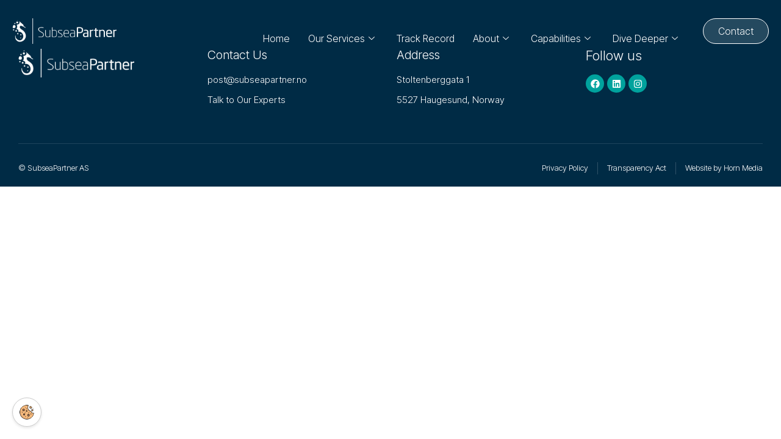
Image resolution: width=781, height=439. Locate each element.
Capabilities (555, 31)
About (485, 31)
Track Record (419, 31)
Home (270, 31)
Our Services (335, 31)
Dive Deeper (639, 31)
